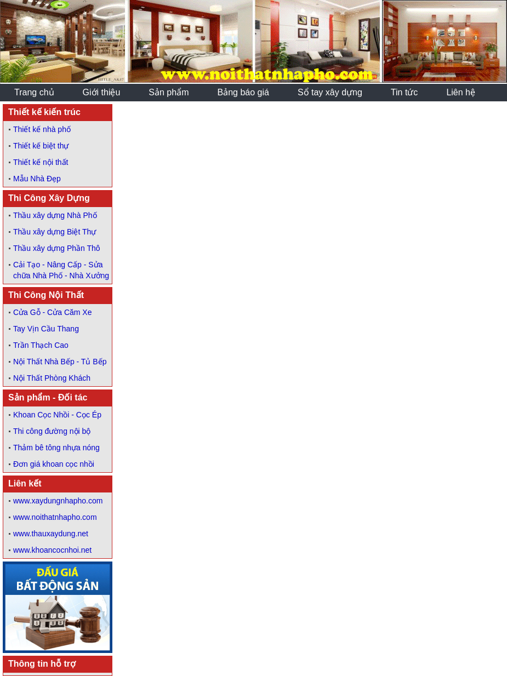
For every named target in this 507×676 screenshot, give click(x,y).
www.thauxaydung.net (50, 533)
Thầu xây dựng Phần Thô (56, 248)
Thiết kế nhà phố (42, 129)
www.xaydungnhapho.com (57, 500)
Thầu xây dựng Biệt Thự (54, 231)
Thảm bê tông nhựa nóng (56, 447)
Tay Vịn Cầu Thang (46, 328)
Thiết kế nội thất (40, 162)
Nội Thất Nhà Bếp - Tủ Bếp (59, 361)
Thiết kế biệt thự (41, 145)
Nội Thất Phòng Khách (51, 378)
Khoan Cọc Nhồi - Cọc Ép (57, 414)
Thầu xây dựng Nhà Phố (55, 215)
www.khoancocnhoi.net (52, 550)
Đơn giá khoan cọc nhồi (53, 464)
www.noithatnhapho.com (55, 517)
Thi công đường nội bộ (51, 431)
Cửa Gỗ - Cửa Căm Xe (52, 312)
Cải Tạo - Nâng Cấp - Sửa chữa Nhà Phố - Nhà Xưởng (61, 270)
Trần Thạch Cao (41, 345)
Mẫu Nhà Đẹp (37, 178)
